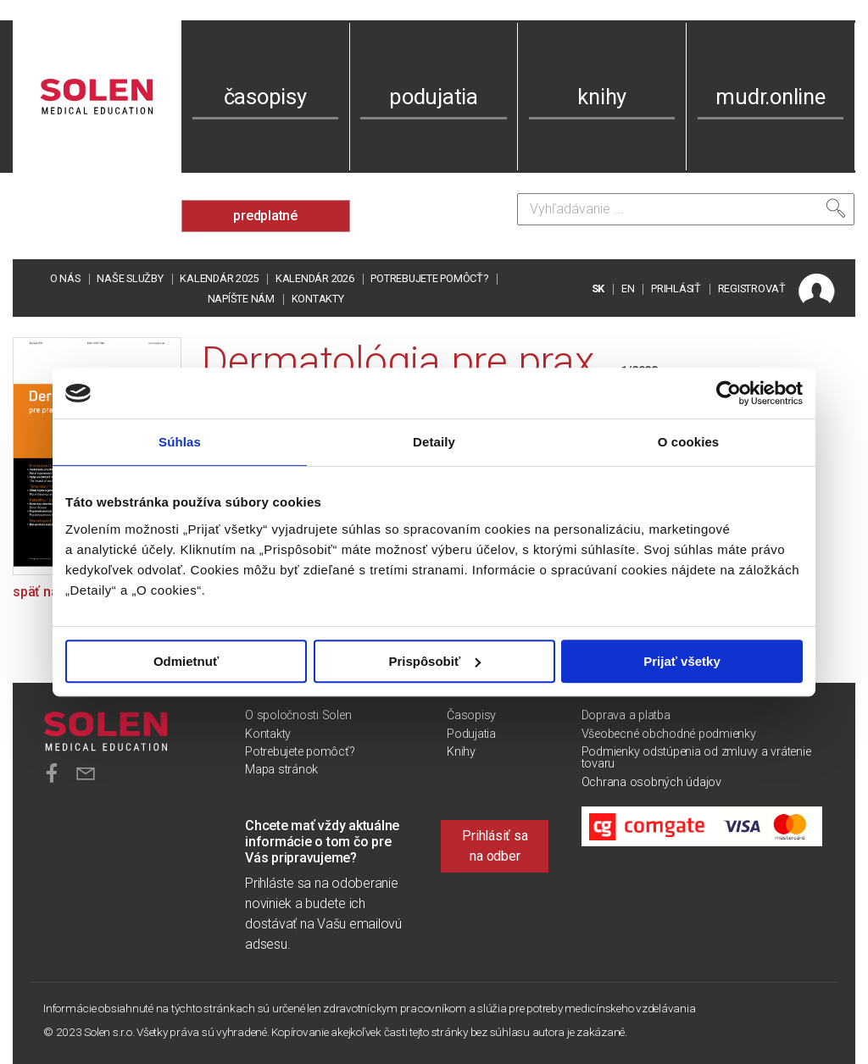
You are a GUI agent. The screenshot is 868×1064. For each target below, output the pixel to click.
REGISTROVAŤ (752, 288)
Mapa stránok (281, 769)
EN (628, 288)
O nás (65, 278)
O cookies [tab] (689, 442)
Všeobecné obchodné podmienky (668, 734)
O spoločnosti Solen (298, 715)
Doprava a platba (625, 715)
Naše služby (130, 278)
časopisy (265, 96)
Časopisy (471, 715)
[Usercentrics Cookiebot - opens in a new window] (728, 393)
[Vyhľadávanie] (685, 209)
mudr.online (770, 96)
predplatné (265, 216)
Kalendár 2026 (314, 278)
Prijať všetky (682, 661)
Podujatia (471, 734)
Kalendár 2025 (219, 278)
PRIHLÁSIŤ (676, 288)
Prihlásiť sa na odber (494, 846)
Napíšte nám (241, 298)
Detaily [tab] (434, 442)
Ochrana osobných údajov (651, 782)
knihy (601, 96)
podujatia (433, 96)
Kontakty (318, 298)
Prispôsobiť (434, 661)
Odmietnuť (186, 661)
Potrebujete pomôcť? (428, 278)
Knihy (461, 752)
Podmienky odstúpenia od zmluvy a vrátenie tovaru (696, 758)
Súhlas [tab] (180, 442)
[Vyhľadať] (835, 208)
